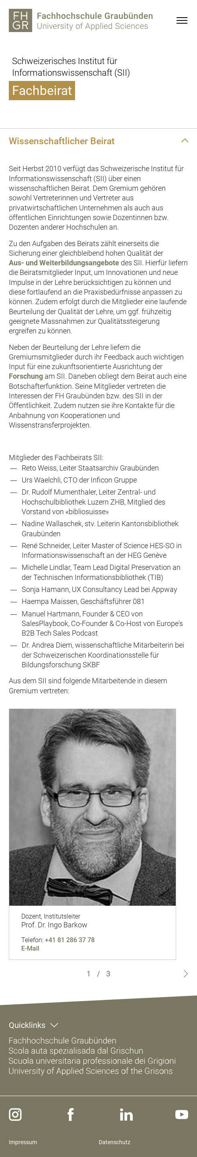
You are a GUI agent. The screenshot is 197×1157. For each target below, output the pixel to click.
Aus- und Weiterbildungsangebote (64, 262)
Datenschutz (114, 1142)
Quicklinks (27, 1025)
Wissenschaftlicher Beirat (62, 141)
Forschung (26, 376)
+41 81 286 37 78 (70, 940)
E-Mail (30, 948)
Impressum (23, 1142)
